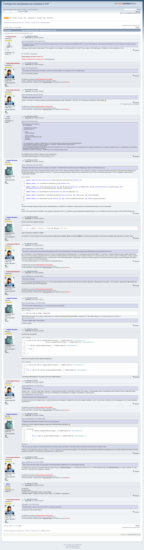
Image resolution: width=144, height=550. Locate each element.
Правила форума (26, 56)
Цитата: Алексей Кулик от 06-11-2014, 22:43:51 (32, 94)
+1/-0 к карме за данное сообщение (129, 104)
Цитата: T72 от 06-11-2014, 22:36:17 (30, 68)
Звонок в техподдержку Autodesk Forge (130, 12)
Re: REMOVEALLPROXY (31, 36)
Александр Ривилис (13, 63)
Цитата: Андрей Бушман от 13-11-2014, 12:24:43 (32, 394)
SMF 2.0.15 (66, 544)
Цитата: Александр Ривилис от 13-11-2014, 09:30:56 (33, 302)
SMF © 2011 (71, 544)
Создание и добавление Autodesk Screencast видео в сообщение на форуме (39, 80)
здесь (52, 451)
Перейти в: (123, 534)
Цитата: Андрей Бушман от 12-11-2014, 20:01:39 (32, 276)
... (13, 27)
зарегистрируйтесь (33, 9)
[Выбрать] (28, 177)
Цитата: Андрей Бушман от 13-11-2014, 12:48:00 (32, 462)
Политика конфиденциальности (72, 546)
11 (14, 27)
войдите (25, 9)
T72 (7, 116)
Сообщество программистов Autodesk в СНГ (26, 4)
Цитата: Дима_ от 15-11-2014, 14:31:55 (30, 504)
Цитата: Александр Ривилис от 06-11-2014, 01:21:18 (33, 41)
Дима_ (8, 484)
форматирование (50, 59)
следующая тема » (136, 25)
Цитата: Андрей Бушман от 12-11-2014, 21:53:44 (32, 248)
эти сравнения (52, 449)
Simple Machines (78, 544)
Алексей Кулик (11, 36)
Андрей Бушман (11, 160)
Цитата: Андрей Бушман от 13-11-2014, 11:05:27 (32, 385)
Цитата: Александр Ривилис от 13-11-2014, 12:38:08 (33, 418)
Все (17, 27)
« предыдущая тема (126, 25)
